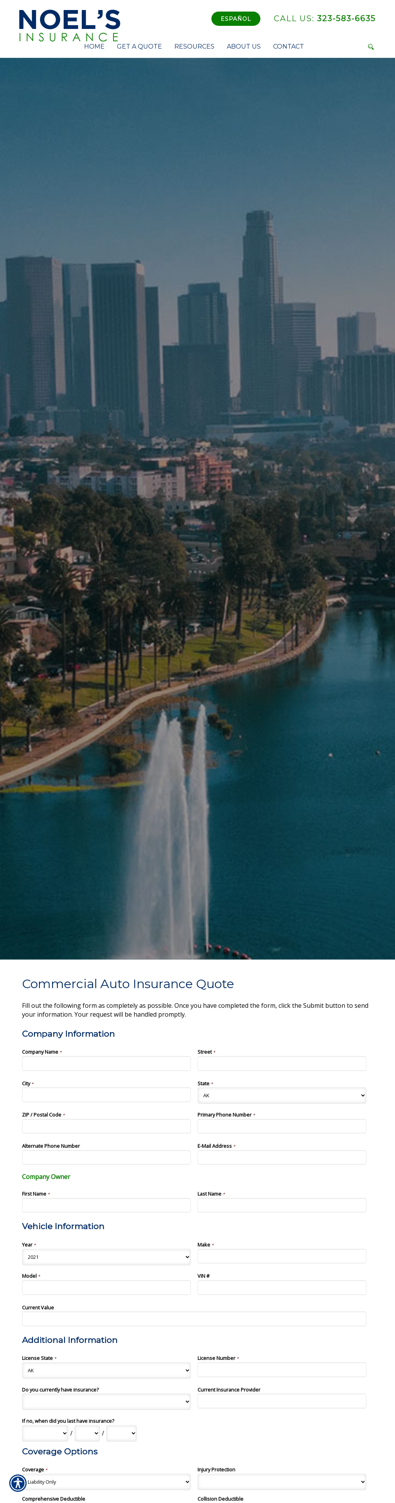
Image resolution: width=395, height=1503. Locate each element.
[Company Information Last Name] (282, 1205)
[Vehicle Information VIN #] (282, 1287)
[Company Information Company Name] (106, 1063)
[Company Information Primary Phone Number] (282, 1126)
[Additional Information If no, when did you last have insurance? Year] (121, 1433)
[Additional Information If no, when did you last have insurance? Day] (87, 1433)
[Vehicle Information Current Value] (194, 1318)
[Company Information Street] (282, 1063)
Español (236, 18)
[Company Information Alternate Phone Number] (106, 1157)
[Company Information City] (106, 1094)
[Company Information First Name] (106, 1205)
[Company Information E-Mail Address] (282, 1157)
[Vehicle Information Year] (106, 1257)
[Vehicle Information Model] (106, 1287)
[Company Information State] (282, 1095)
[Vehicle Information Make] (282, 1256)
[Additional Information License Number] (282, 1369)
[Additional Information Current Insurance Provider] (282, 1400)
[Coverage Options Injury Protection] (282, 1482)
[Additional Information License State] (106, 1370)
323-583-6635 (325, 18)
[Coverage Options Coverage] (106, 1482)
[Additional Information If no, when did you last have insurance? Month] (45, 1433)
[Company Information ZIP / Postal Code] (106, 1126)
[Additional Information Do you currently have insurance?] (106, 1401)
